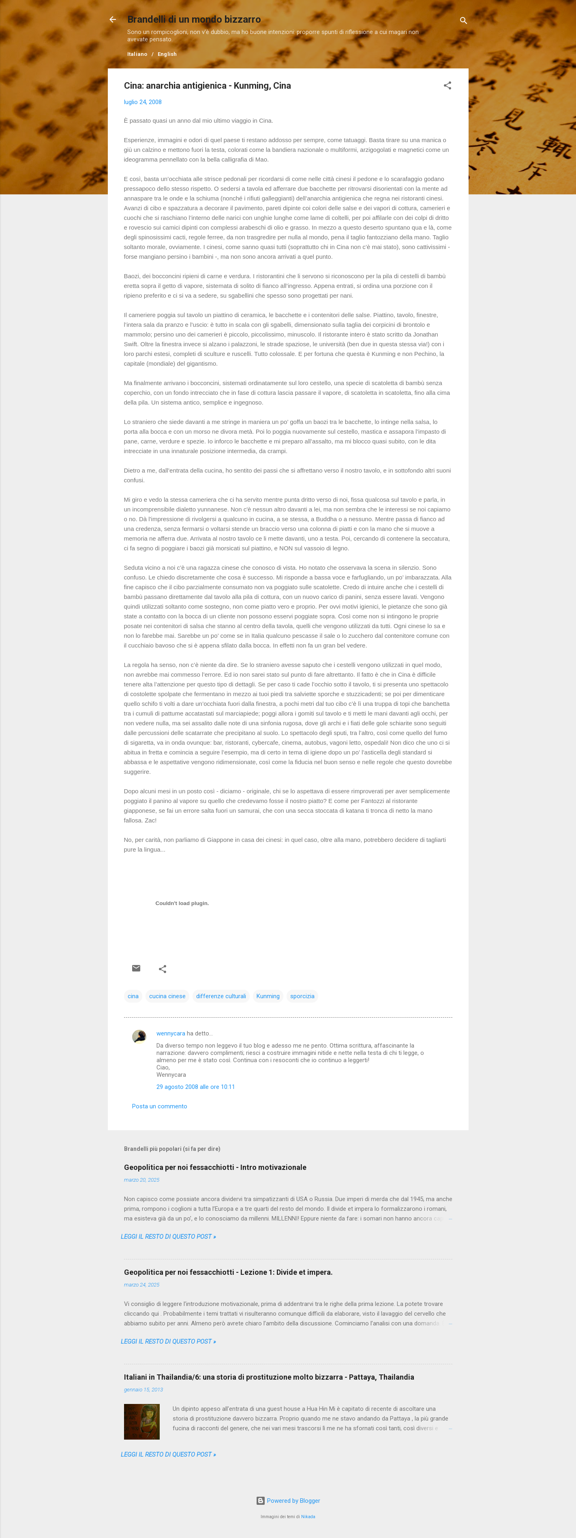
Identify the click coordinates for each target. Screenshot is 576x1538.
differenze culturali (221, 996)
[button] (447, 87)
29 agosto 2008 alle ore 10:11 (195, 1087)
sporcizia (302, 996)
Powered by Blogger (288, 1500)
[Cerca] (464, 22)
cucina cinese (167, 996)
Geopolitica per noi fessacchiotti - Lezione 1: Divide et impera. (228, 1272)
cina (133, 996)
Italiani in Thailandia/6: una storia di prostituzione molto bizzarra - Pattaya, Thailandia (269, 1377)
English (167, 54)
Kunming (268, 996)
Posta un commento (159, 1106)
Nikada (308, 1516)
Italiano (137, 54)
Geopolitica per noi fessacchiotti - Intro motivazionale (215, 1167)
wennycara (170, 1033)
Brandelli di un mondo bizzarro (194, 19)
